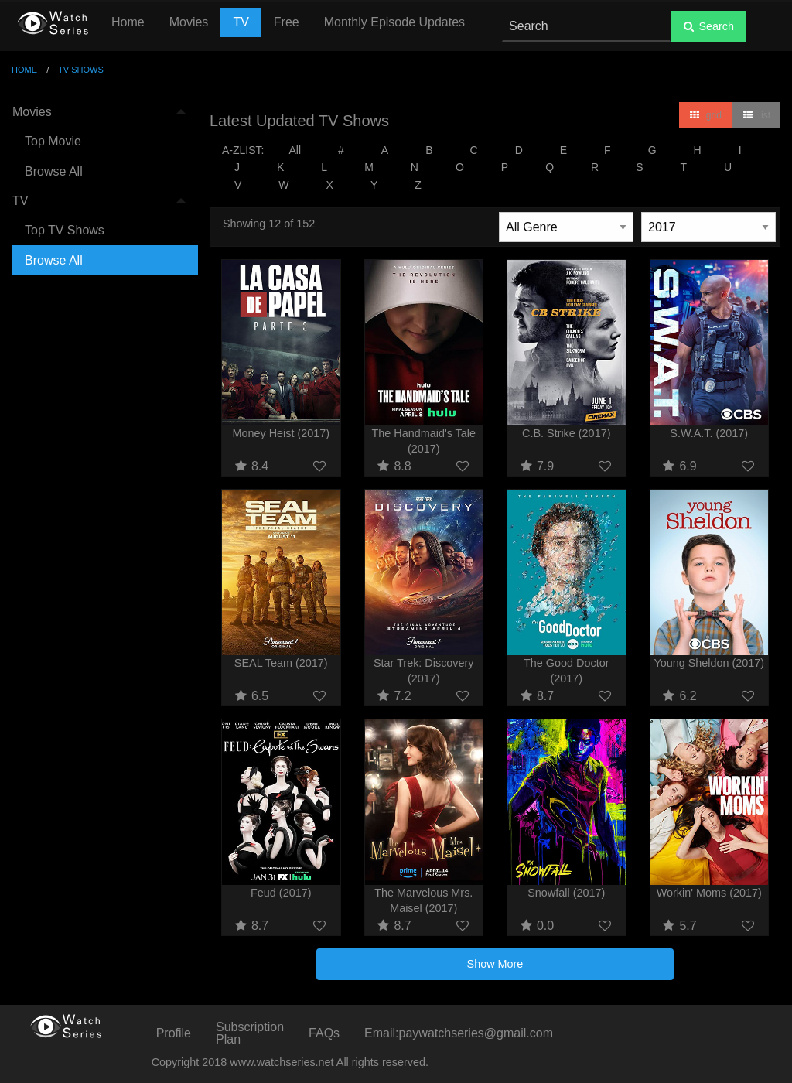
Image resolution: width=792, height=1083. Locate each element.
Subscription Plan (250, 1033)
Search (708, 26)
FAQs (324, 1033)
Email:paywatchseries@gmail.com (458, 1033)
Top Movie (53, 141)
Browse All (54, 171)
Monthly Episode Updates (394, 22)
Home (128, 22)
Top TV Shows (64, 230)
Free (286, 22)
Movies (189, 22)
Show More (495, 964)
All (294, 150)
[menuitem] (99, 141)
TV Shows (81, 69)
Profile (173, 1033)
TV (240, 22)
